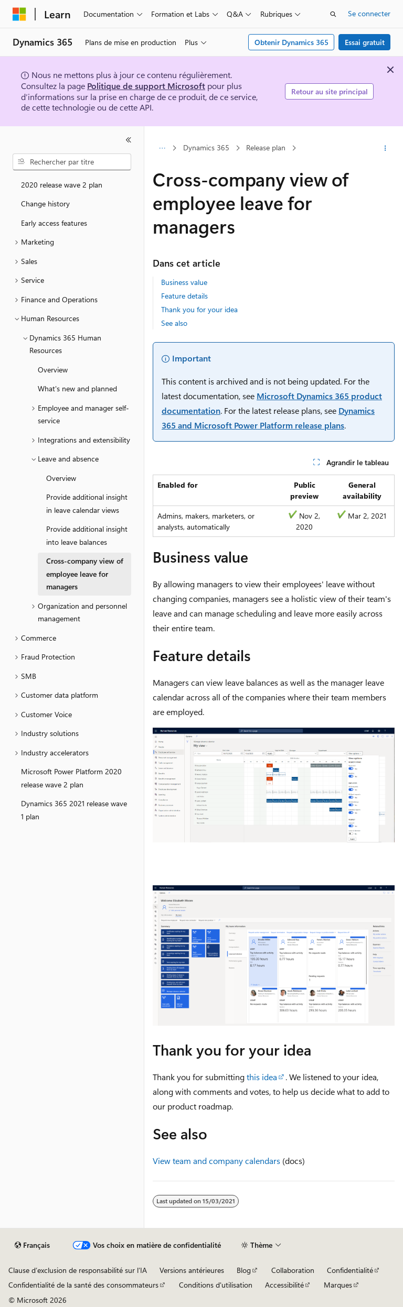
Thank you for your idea (199, 309)
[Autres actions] (385, 148)
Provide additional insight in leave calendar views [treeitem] (87, 503)
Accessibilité (284, 1285)
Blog (244, 1270)
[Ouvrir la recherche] (333, 14)
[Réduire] (129, 139)
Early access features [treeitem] (54, 223)
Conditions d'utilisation (215, 1285)
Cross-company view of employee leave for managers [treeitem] (84, 573)
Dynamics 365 (206, 147)
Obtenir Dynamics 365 (291, 42)
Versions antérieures (192, 1270)
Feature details (184, 296)
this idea (262, 1076)
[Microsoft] (19, 14)
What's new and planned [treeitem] (77, 388)
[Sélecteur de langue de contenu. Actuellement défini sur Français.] (32, 1245)
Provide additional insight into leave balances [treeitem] (87, 535)
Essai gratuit (365, 42)
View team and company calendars (216, 1160)
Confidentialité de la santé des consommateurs (83, 1285)
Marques (338, 1285)
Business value (184, 282)
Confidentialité (350, 1270)
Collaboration (292, 1270)
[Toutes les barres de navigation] (162, 148)
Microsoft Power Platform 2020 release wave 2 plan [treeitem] (71, 777)
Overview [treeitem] (53, 370)
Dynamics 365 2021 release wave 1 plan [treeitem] (74, 809)
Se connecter (369, 13)
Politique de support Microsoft (146, 85)
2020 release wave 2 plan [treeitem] (61, 185)
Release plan (265, 147)
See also (174, 323)
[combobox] (72, 161)
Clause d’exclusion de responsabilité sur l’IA (77, 1270)
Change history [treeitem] (45, 203)
